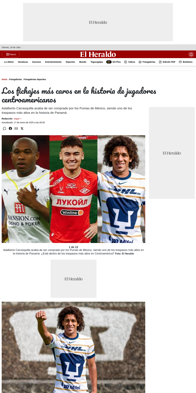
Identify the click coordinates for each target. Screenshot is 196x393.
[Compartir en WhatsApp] (4, 134)
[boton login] (191, 57)
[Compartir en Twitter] (22, 134)
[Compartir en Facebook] (10, 134)
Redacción (12, 124)
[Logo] (98, 57)
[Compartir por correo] (16, 134)
